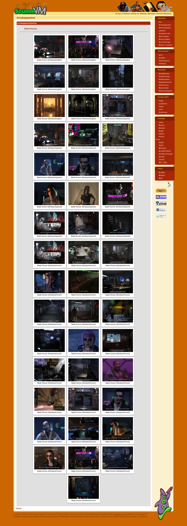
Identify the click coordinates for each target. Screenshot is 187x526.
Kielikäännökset (164, 79)
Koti (160, 22)
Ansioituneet (163, 112)
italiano (161, 145)
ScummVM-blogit (164, 42)
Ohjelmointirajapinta (165, 91)
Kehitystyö (161, 70)
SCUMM (162, 172)
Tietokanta (162, 63)
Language (161, 118)
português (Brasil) (165, 151)
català (161, 122)
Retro (161, 178)
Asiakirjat (162, 58)
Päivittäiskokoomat (165, 82)
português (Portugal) (166, 154)
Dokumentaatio (163, 51)
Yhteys (161, 106)
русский (161, 157)
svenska (161, 159)
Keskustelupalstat (165, 28)
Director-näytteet (164, 39)
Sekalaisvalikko (163, 97)
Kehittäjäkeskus (164, 73)
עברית (158, 139)
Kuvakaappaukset (165, 25)
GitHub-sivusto (164, 85)
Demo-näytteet (164, 36)
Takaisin (19, 508)
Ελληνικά (162, 128)
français (161, 137)
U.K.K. (161, 55)
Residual (162, 175)
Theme (160, 169)
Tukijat (161, 101)
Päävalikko (162, 18)
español (161, 134)
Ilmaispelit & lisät (164, 33)
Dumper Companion (165, 45)
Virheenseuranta (164, 76)
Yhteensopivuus (164, 61)
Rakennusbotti (164, 88)
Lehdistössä (163, 104)
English (161, 131)
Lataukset (162, 31)
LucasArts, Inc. (118, 514)
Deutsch (161, 125)
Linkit (160, 109)
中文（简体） (163, 162)
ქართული (162, 148)
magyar (161, 142)
